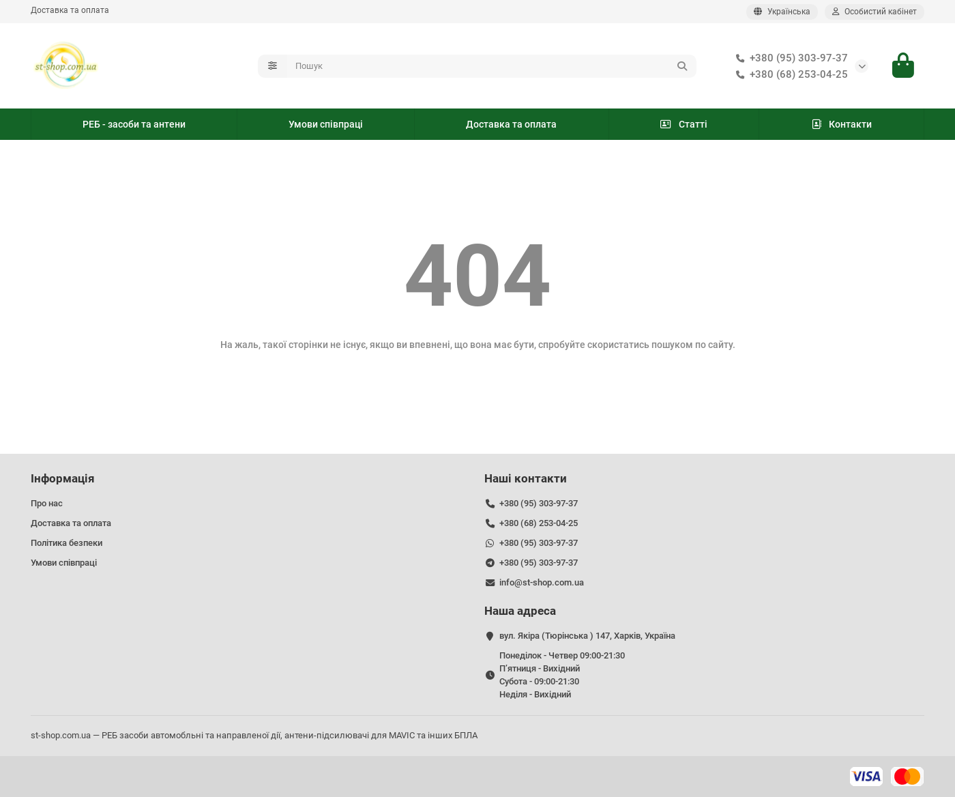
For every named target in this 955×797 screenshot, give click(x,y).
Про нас (47, 503)
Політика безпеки (66, 543)
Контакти (841, 124)
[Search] (492, 66)
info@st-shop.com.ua (541, 582)
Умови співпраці (326, 124)
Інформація (63, 478)
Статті (683, 124)
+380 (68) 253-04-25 (789, 74)
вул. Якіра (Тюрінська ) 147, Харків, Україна (587, 636)
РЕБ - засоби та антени (134, 124)
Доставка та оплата (70, 10)
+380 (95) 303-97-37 (789, 58)
